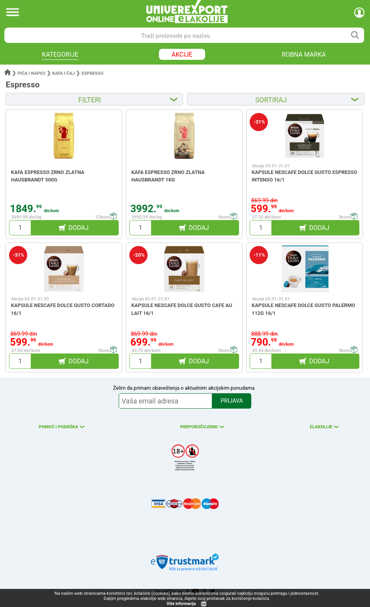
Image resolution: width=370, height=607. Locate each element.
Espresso (92, 73)
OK (204, 604)
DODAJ (78, 227)
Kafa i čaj (63, 73)
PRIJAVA (232, 401)
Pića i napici (32, 73)
